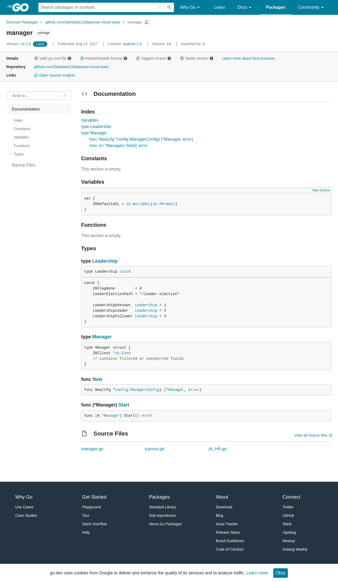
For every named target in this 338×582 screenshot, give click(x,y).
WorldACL (142, 204)
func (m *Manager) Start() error (119, 145)
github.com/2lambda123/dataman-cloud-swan (82, 22)
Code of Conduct (229, 549)
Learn (219, 7)
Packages (275, 7)
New (97, 379)
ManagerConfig (145, 390)
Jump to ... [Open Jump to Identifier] (20, 95)
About (222, 497)
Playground (91, 507)
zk (128, 204)
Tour (85, 515)
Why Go (190, 7)
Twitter (288, 507)
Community (311, 7)
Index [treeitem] (18, 120)
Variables (89, 120)
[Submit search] (169, 7)
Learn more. (257, 573)
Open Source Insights (54, 75)
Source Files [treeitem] (23, 165)
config (121, 390)
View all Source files (310, 435)
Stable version (197, 58)
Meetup (289, 541)
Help (86, 532)
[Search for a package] (101, 7)
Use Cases (24, 507)
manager (135, 22)
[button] (36, 58)
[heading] (22, 7)
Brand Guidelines (230, 541)
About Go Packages (165, 524)
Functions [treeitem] (22, 146)
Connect (291, 497)
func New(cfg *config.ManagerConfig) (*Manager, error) (141, 139)
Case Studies (26, 515)
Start (123, 405)
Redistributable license (104, 58)
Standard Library (162, 507)
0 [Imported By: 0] (193, 44)
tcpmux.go (154, 449)
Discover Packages (22, 22)
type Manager (94, 133)
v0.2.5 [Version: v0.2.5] (19, 44)
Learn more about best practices (248, 58)
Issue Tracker (227, 524)
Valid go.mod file (53, 58)
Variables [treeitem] (21, 137)
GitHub (288, 515)
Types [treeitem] (19, 154)
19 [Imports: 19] (162, 44)
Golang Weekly (295, 549)
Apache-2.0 (132, 44)
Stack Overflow (94, 524)
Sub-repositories (162, 515)
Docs (245, 7)
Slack (287, 524)
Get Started (94, 497)
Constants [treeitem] (22, 129)
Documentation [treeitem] (26, 109)
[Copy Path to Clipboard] (146, 22)
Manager (102, 336)
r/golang (289, 532)
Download (224, 507)
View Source (321, 190)
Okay (280, 573)
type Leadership (96, 126)
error (193, 390)
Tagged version (153, 58)
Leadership (105, 261)
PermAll (167, 204)
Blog (219, 515)
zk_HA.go (218, 449)
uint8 (125, 271)
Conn (126, 353)
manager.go (92, 449)
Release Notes (228, 532)
